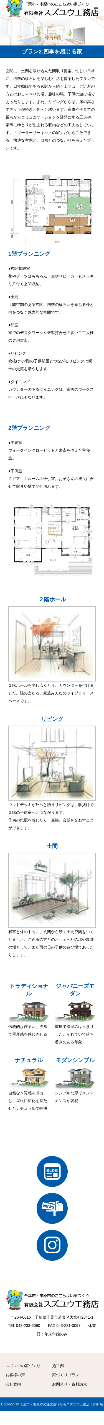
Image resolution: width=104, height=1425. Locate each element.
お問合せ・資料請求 (69, 1384)
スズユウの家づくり (23, 1366)
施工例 (58, 1366)
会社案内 (13, 1384)
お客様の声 (15, 1375)
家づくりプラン (65, 1375)
